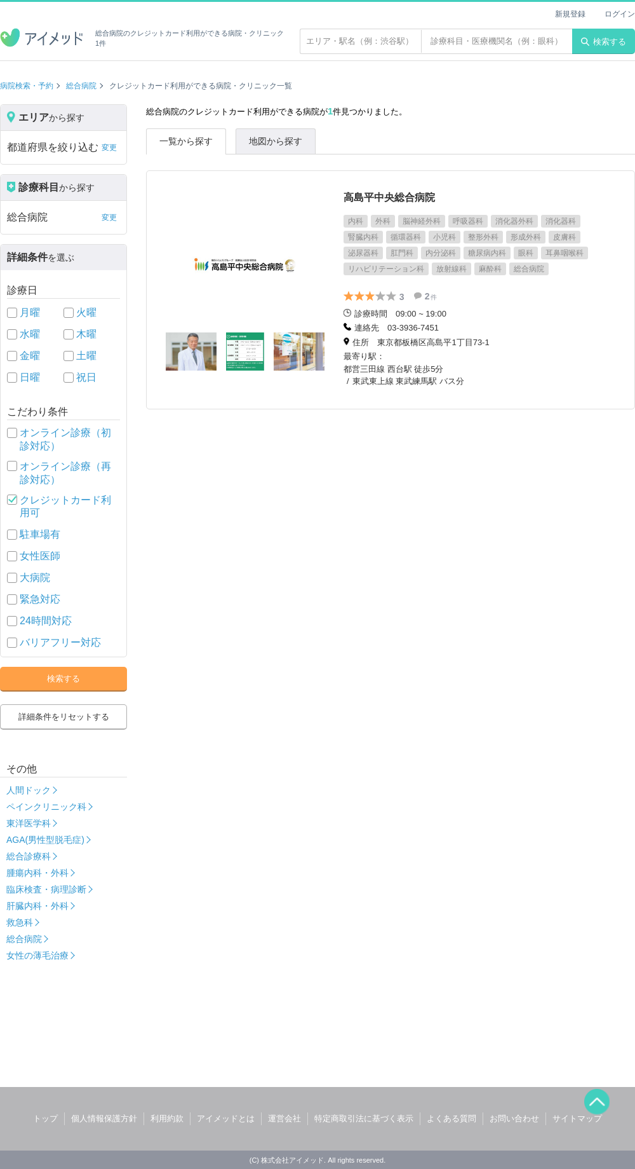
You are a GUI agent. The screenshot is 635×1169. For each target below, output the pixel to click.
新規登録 (570, 14)
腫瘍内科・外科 (37, 873)
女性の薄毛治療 (37, 955)
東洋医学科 (28, 823)
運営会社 (284, 1118)
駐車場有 (40, 534)
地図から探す (275, 141)
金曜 (30, 355)
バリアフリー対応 (60, 642)
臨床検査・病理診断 (46, 889)
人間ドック (28, 790)
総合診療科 (28, 856)
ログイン (620, 14)
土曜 (86, 355)
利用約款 (167, 1118)
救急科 (19, 922)
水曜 (30, 334)
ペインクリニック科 (46, 807)
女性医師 (40, 555)
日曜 (30, 377)
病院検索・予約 (26, 85)
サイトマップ (577, 1118)
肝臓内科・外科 (37, 906)
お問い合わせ (514, 1118)
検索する (603, 41)
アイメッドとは (226, 1118)
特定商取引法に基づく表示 (363, 1118)
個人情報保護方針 (104, 1118)
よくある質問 (451, 1118)
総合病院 (81, 85)
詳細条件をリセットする (63, 716)
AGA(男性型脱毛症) (45, 840)
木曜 (86, 334)
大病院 (35, 577)
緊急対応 (40, 599)
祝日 (86, 377)
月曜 (30, 312)
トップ (45, 1118)
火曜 (86, 312)
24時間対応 (46, 620)
